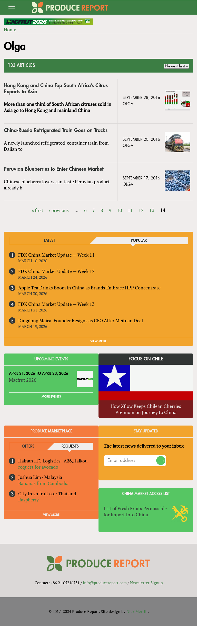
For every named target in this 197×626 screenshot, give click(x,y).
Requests (70, 446)
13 (151, 210)
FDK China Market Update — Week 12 (56, 271)
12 (141, 210)
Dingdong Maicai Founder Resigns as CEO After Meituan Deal (80, 320)
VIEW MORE (98, 341)
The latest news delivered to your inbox (144, 446)
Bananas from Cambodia (43, 483)
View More (51, 514)
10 (119, 210)
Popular (139, 241)
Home (10, 29)
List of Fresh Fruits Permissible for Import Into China (135, 511)
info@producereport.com (105, 582)
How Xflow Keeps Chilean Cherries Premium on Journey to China (146, 409)
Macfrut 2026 (22, 380)
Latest (49, 241)
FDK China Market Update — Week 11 (56, 255)
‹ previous (59, 210)
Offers (28, 446)
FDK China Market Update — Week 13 (56, 304)
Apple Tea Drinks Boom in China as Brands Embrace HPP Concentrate (89, 288)
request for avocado (38, 467)
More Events (51, 396)
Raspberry (28, 500)
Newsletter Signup (146, 582)
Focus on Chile (146, 359)
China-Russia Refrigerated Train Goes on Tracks (55, 130)
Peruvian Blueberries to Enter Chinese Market (53, 169)
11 (130, 210)
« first (37, 210)
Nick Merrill (137, 611)
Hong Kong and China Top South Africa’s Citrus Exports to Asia (56, 88)
